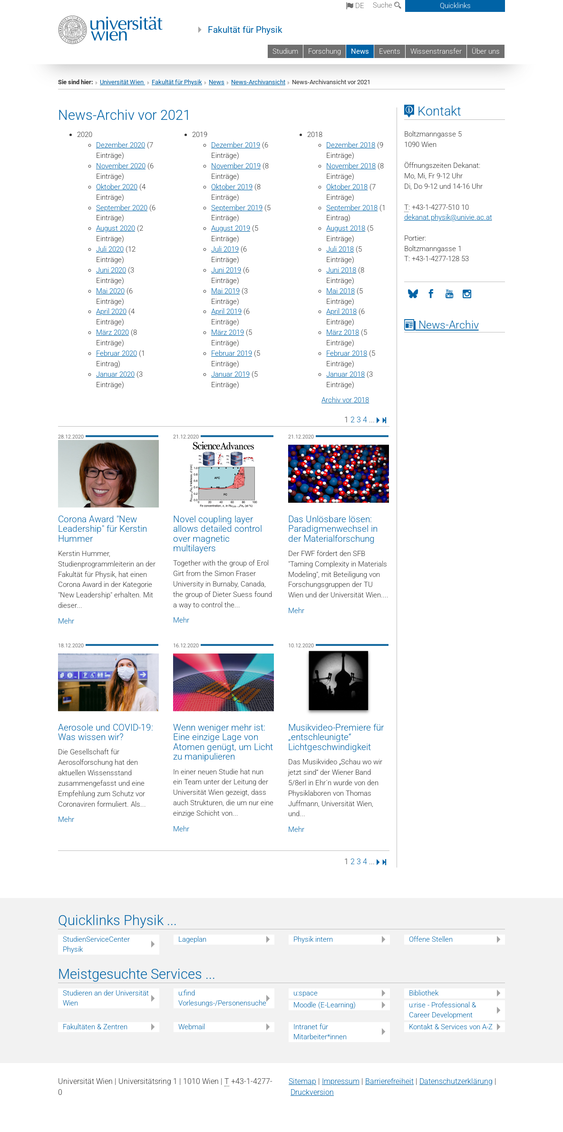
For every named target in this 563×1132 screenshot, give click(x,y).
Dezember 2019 (235, 145)
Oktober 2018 (347, 187)
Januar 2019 (230, 374)
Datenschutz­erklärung (456, 1081)
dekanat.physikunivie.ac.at (448, 217)
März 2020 (112, 332)
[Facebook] (431, 293)
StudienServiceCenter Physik (96, 944)
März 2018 (342, 332)
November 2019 (236, 166)
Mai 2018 (340, 291)
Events (389, 51)
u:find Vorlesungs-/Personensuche (222, 998)
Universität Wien (122, 82)
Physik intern (313, 939)
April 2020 (111, 311)
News (360, 51)
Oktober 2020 (116, 187)
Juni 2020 (111, 270)
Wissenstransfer (436, 51)
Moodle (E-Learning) (324, 1005)
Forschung (324, 51)
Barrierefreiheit (389, 1081)
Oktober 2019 (231, 187)
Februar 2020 (116, 353)
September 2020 (121, 208)
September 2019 (236, 208)
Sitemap (302, 1081)
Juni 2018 (341, 270)
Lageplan (192, 939)
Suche (387, 5)
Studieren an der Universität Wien (106, 998)
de (355, 5)
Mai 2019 (225, 291)
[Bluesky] (413, 293)
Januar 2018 (345, 374)
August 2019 (230, 228)
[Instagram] (467, 293)
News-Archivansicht (258, 82)
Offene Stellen (431, 939)
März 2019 (227, 332)
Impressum (340, 1081)
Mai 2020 (110, 291)
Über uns (486, 51)
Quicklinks (455, 5)
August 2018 (345, 228)
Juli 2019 (225, 249)
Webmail (191, 1027)
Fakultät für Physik (245, 30)
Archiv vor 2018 (345, 400)
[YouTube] (449, 293)
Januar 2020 (115, 374)
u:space (305, 993)
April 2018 (341, 311)
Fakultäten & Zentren (95, 1027)
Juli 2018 (340, 249)
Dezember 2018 (350, 145)
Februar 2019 (231, 353)
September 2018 (352, 208)
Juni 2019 (226, 270)
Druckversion (312, 1092)
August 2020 (115, 228)
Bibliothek (423, 993)
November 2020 (121, 166)
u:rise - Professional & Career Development (442, 1010)
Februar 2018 (346, 353)
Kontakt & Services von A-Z (451, 1027)
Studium (285, 51)
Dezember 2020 (120, 145)
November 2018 (351, 166)
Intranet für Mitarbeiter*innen (320, 1032)
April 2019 (226, 311)
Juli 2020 (110, 249)
